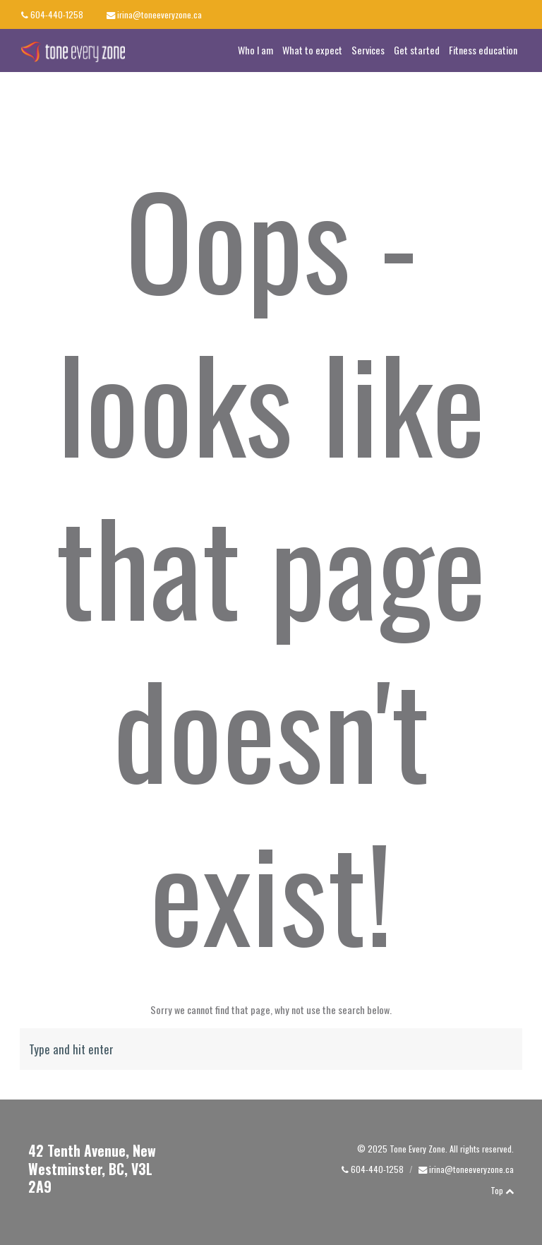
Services (368, 49)
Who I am (255, 49)
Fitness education (483, 49)
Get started (417, 49)
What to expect (312, 49)
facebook (492, 14)
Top (502, 1190)
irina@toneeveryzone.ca (159, 14)
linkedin (520, 13)
